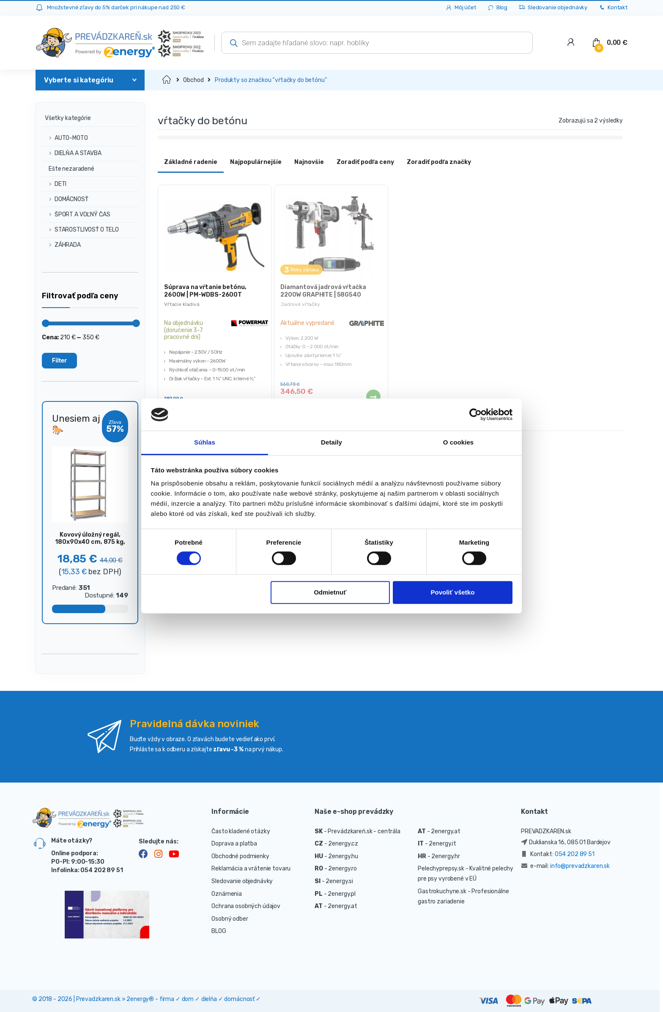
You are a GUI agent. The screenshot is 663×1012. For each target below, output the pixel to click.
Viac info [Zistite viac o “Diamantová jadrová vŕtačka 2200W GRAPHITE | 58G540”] (373, 397)
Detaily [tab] (331, 442)
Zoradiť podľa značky (439, 162)
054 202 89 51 (575, 854)
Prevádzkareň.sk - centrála (364, 831)
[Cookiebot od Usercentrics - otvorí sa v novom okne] (475, 414)
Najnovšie (309, 162)
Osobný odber (229, 918)
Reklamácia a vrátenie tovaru (250, 868)
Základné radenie (190, 162)
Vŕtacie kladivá (182, 304)
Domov (167, 80)
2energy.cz (343, 843)
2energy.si (339, 881)
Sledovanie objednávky (552, 7)
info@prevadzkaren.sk (580, 866)
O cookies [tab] (458, 442)
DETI (54, 184)
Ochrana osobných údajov (245, 906)
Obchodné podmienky (240, 856)
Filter (59, 360)
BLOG (218, 931)
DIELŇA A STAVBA (71, 153)
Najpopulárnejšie (256, 162)
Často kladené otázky (240, 831)
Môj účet (460, 7)
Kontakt (612, 7)
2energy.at (342, 906)
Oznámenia (226, 893)
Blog (497, 7)
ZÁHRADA (61, 244)
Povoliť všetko (452, 592)
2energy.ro (342, 868)
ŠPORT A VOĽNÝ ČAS (76, 214)
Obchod (193, 80)
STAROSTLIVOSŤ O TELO (80, 229)
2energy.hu (343, 856)
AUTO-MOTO (65, 138)
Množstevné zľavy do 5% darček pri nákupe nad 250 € (116, 7)
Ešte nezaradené (68, 168)
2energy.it (442, 843)
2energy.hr (445, 856)
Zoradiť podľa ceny (365, 162)
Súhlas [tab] (204, 442)
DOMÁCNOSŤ (65, 199)
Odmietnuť (330, 592)
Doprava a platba (234, 843)
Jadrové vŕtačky (300, 304)
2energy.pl (342, 893)
